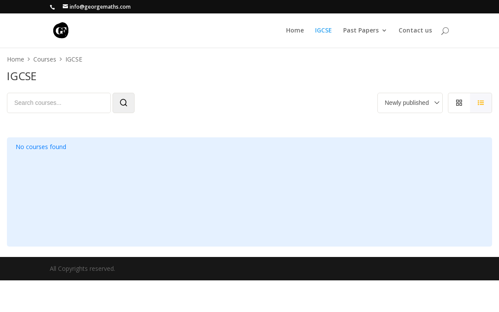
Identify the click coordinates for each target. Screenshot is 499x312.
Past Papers (361, 30)
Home (295, 30)
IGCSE (323, 30)
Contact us (415, 30)
